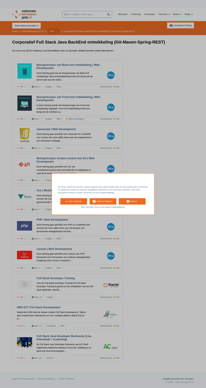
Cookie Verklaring (107, 193)
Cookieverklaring (117, 207)
